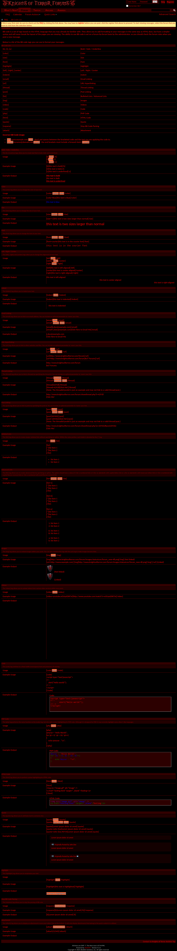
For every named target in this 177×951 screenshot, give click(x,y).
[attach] (6, 130)
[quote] (6, 122)
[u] (10, 49)
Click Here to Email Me (56, 336)
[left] (5, 70)
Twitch (36, 10)
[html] (5, 117)
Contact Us (147, 941)
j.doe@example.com (55, 334)
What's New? (11, 10)
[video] (6, 104)
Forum (24, 10)
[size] (5, 57)
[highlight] (7, 66)
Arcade (49, 10)
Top (173, 941)
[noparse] (7, 126)
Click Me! (51, 397)
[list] (5, 96)
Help (163, 2)
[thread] (6, 87)
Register (170, 2)
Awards (61, 10)
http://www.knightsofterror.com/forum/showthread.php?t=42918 (75, 394)
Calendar (17, 14)
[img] (5, 100)
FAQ (8, 14)
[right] (10, 70)
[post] (5, 92)
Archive (169, 941)
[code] (5, 109)
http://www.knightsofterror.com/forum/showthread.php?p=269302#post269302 (81, 426)
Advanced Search (167, 14)
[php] (5, 113)
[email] (6, 79)
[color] (5, 53)
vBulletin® (88, 948)
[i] (7, 49)
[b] (4, 49)
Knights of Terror (158, 941)
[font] (5, 62)
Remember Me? (133, 6)
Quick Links (49, 14)
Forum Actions (32, 14)
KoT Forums (52, 365)
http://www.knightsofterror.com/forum (63, 363)
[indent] (6, 75)
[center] (17, 70)
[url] (4, 83)
